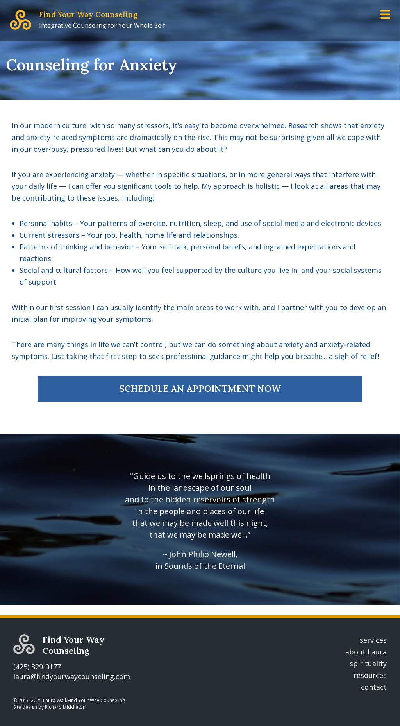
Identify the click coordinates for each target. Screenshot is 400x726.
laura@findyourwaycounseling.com (71, 676)
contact (374, 687)
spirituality (368, 663)
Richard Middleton (65, 707)
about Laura (366, 651)
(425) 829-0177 (37, 666)
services (373, 640)
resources (370, 675)
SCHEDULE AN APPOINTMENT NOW (200, 388)
